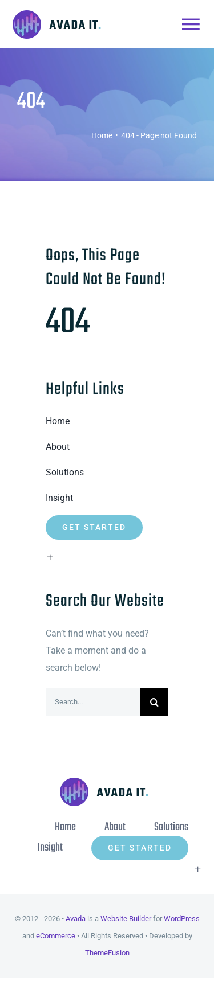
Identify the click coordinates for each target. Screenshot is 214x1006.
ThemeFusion (107, 952)
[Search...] (93, 702)
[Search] (154, 702)
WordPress (182, 918)
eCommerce (55, 935)
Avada (76, 918)
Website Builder (125, 918)
